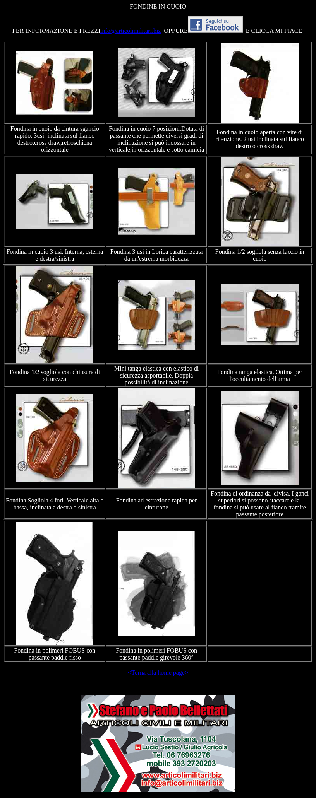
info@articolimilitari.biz (130, 30)
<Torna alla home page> (158, 672)
